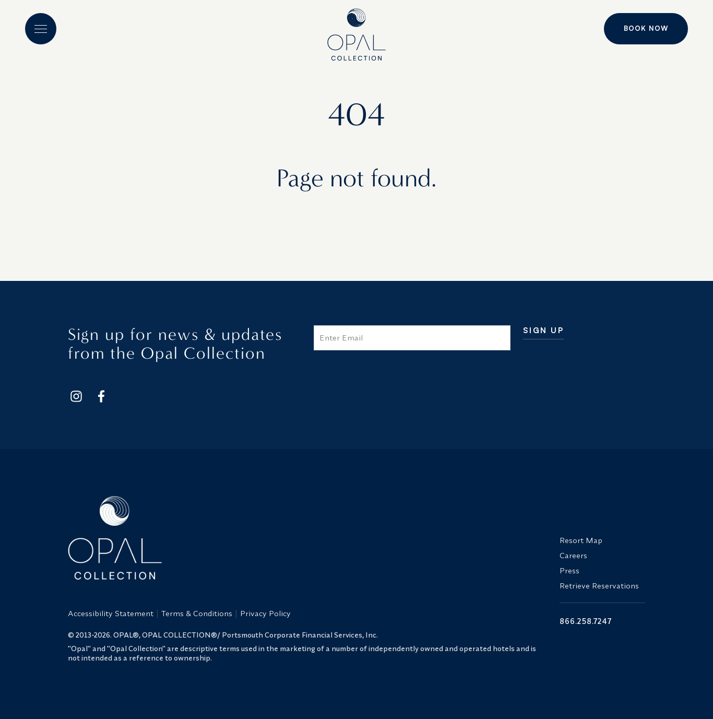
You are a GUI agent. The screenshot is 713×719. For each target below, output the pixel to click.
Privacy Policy (265, 613)
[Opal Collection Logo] (307, 538)
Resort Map (581, 540)
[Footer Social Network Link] (76, 396)
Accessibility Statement (110, 613)
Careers (573, 555)
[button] (40, 28)
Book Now (646, 28)
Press (569, 570)
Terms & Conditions (196, 613)
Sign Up (543, 330)
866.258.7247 (586, 621)
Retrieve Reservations (599, 586)
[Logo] (356, 30)
